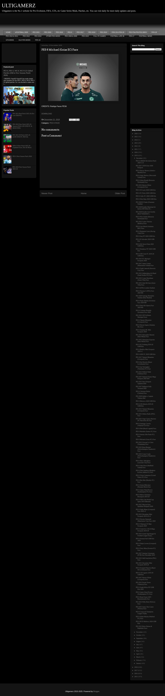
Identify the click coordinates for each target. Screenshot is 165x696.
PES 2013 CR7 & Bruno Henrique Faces (143, 316)
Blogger (96, 691)
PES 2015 (85, 36)
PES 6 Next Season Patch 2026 (22, 156)
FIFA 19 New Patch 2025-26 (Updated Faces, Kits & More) (22, 146)
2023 (136, 143)
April (138, 654)
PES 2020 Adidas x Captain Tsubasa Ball (144, 397)
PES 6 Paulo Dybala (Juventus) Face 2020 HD (145, 301)
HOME (8, 32)
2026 (136, 133)
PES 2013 (103, 32)
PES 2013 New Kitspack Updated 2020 (143, 382)
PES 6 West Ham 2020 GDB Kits (146, 199)
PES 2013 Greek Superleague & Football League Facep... (146, 534)
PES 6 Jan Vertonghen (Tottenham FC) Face (143, 368)
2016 (136, 673)
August (138, 641)
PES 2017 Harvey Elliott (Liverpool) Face (143, 578)
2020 (136, 152)
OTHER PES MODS (53, 36)
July (137, 644)
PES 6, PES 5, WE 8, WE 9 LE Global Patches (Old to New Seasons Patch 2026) (18, 73)
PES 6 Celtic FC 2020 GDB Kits (146, 196)
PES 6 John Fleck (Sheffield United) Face (144, 466)
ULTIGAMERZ (19, 5)
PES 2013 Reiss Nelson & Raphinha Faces (144, 627)
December (139, 158)
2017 (136, 670)
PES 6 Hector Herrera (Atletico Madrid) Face (145, 171)
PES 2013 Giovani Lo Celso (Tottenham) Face (144, 443)
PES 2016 (37, 36)
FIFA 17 (131, 36)
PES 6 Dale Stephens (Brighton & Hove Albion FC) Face (145, 471)
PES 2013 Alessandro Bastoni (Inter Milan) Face (145, 336)
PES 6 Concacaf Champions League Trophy (144, 612)
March (138, 657)
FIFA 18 (154, 32)
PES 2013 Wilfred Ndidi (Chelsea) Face (143, 373)
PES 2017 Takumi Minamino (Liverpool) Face (145, 358)
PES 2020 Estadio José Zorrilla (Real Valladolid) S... (145, 213)
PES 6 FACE (55, 123)
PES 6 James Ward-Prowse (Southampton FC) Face (144, 491)
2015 (136, 676)
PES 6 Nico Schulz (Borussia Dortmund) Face (145, 217)
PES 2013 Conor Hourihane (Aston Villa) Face (144, 279)
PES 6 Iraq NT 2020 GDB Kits (145, 236)
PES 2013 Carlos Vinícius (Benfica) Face (144, 222)
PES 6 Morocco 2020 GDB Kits (146, 401)
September (139, 638)
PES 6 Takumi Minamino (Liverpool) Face (143, 321)
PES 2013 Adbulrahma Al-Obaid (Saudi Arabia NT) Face (146, 274)
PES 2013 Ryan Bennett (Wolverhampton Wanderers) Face (145, 449)
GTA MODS (10, 40)
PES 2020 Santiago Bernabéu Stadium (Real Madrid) (145, 297)
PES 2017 (80, 32)
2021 (136, 149)
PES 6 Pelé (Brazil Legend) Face (146, 428)
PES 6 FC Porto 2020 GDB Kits (146, 193)
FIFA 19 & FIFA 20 (118, 32)
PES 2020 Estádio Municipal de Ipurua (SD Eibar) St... (146, 208)
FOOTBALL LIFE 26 (117, 36)
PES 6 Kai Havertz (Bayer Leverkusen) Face (144, 363)
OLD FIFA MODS (24, 40)
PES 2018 (91, 32)
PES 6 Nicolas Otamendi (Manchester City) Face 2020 (146, 520)
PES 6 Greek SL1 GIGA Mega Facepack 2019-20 (145, 530)
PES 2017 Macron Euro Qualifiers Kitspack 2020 (144, 505)
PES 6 (70, 32)
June (137, 648)
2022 (136, 146)
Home (83, 193)
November (139, 632)
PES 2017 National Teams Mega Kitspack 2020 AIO (146, 378)
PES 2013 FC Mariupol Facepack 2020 (143, 259)
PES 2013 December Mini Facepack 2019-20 (144, 564)
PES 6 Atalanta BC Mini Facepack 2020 (143, 331)
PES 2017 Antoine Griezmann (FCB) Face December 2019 (145, 554)
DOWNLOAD (46, 114)
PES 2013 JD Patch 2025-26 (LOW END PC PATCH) (21, 136)
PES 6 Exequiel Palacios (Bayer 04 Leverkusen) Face (146, 569)
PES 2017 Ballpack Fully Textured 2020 (143, 387)
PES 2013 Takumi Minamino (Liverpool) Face (145, 410)
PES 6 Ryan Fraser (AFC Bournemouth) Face (143, 598)
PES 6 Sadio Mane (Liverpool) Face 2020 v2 (145, 510)
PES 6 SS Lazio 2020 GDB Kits (146, 190)
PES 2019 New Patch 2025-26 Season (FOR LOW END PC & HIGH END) (22, 126)
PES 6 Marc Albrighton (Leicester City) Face (143, 461)
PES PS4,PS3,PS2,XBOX (138, 32)
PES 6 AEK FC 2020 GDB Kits (145, 354)
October (139, 635)
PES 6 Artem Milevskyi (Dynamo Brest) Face (143, 486)
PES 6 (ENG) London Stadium (145, 288)
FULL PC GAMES (100, 36)
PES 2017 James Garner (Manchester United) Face (145, 264)
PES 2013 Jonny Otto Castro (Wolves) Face (145, 608)
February (139, 660)
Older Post (120, 193)
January (138, 663)
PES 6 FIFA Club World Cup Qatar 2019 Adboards (145, 500)
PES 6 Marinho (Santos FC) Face (146, 431)
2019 (136, 155)
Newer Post (46, 193)
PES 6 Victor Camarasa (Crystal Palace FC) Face (146, 476)
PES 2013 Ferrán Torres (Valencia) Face (143, 583)
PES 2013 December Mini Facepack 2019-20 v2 (144, 515)
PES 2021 (36, 32)
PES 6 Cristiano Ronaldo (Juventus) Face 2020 (143, 311)
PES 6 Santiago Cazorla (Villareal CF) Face (143, 424)
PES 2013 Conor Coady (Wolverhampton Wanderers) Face (145, 456)
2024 (136, 140)
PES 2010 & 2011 (12, 36)
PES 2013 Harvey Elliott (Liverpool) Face (143, 186)
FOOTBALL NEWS (145, 36)
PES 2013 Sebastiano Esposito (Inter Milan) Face (145, 340)
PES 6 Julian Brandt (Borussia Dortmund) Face (145, 181)
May (137, 651)
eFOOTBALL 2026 (21, 32)
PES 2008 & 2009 (71, 36)
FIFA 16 (37, 40)
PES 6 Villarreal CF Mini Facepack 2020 (143, 525)
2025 (136, 137)
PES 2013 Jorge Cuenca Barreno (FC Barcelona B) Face (146, 420)
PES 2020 (47, 32)
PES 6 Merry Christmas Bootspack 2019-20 (143, 496)
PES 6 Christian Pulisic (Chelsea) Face (143, 392)
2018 (136, 667)
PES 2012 (26, 36)
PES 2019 (59, 32)
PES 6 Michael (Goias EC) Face (146, 439)
